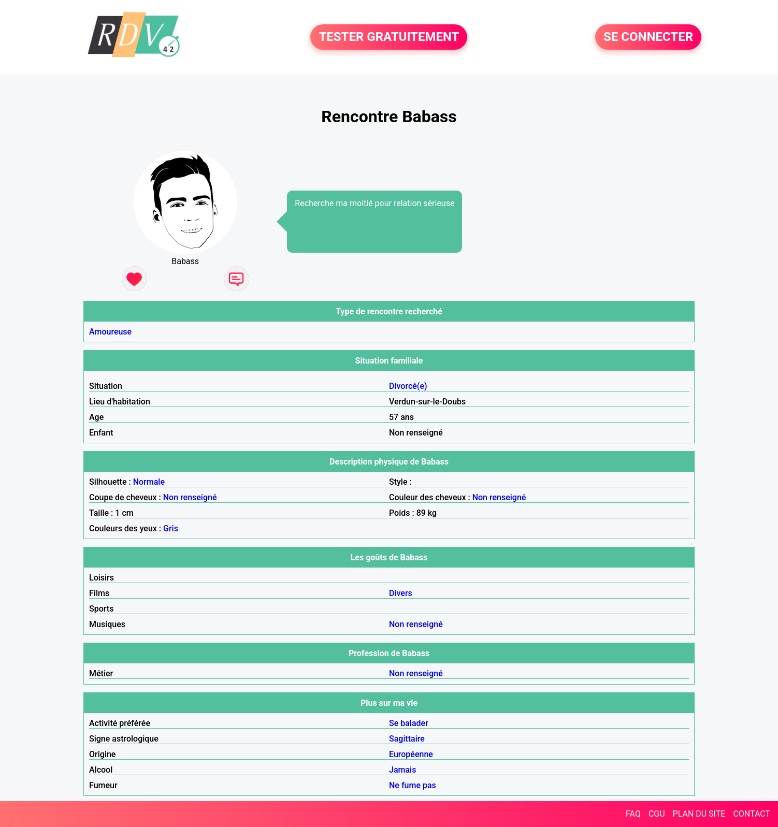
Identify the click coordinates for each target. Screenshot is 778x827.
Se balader (408, 723)
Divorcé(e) (408, 386)
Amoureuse (110, 332)
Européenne (411, 754)
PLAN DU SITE (699, 814)
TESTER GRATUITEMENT (389, 37)
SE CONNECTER (648, 37)
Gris (170, 528)
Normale (149, 482)
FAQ (633, 814)
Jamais (402, 770)
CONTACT (751, 814)
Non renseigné (190, 497)
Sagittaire (407, 739)
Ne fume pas (412, 785)
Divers (400, 593)
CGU (657, 814)
